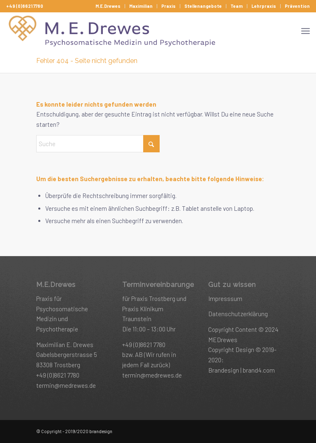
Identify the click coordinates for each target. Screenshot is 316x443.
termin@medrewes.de (66, 385)
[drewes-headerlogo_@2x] (113, 30)
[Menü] (305, 31)
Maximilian (141, 6)
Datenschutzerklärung (238, 313)
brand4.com (259, 370)
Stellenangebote (203, 6)
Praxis (168, 6)
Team (236, 6)
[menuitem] (108, 6)
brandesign (100, 431)
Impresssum (225, 298)
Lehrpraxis (263, 6)
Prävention (297, 6)
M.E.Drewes (108, 6)
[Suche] (98, 143)
